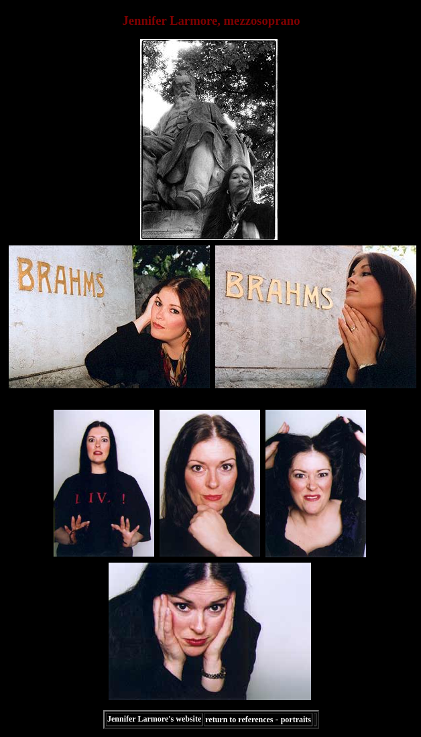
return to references (239, 719)
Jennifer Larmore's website (154, 719)
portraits (296, 719)
